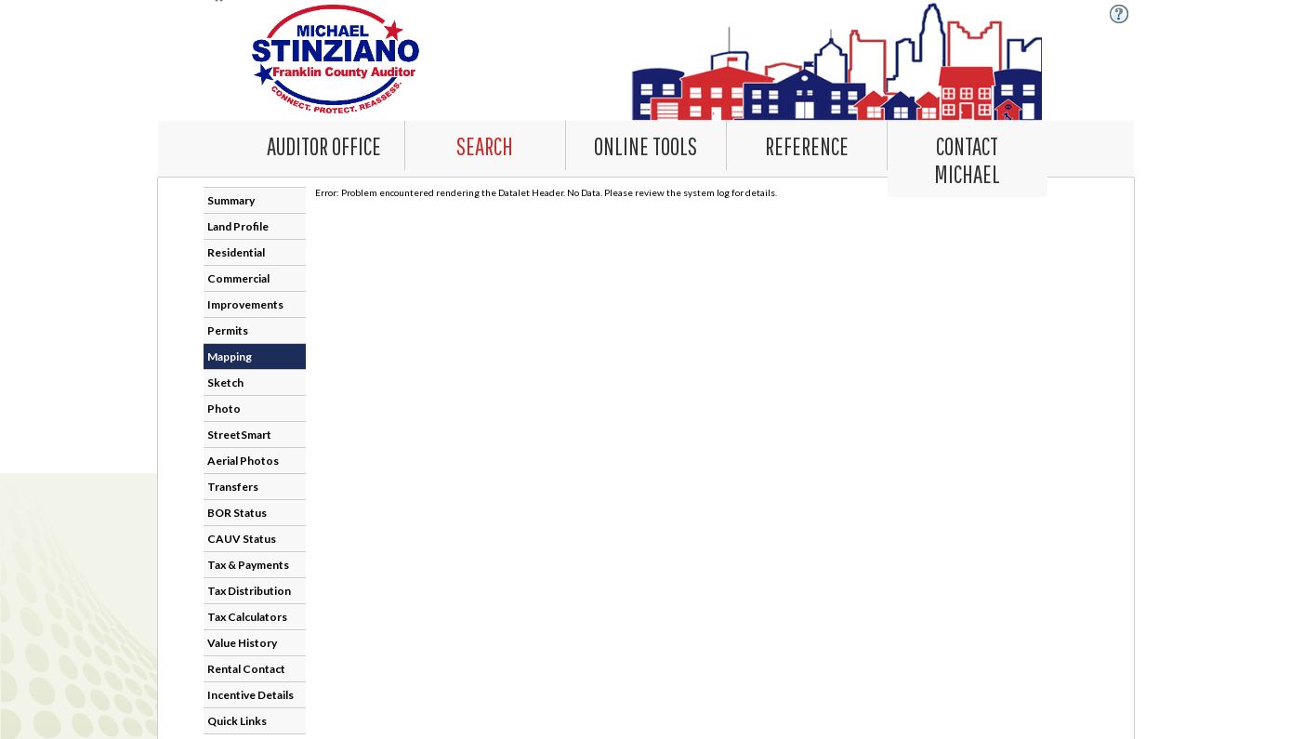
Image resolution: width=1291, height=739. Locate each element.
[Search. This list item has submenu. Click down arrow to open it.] (485, 145)
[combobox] (485, 145)
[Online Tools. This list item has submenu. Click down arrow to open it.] (646, 145)
